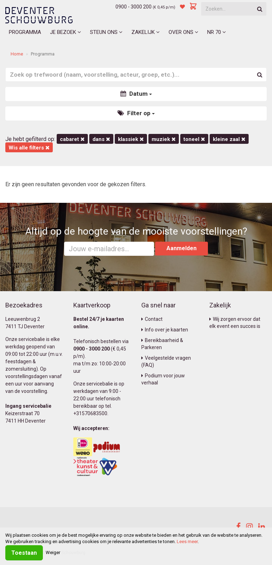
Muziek (164, 139)
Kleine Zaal (229, 139)
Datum (136, 93)
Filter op (136, 113)
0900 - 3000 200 (133, 7)
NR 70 (216, 32)
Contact (152, 319)
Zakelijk (145, 32)
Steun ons (106, 32)
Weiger (53, 552)
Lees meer (187, 541)
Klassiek (131, 139)
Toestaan (24, 552)
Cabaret (72, 139)
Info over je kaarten (164, 329)
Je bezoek (65, 32)
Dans (101, 139)
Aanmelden (181, 248)
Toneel (194, 139)
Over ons (183, 32)
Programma (25, 32)
